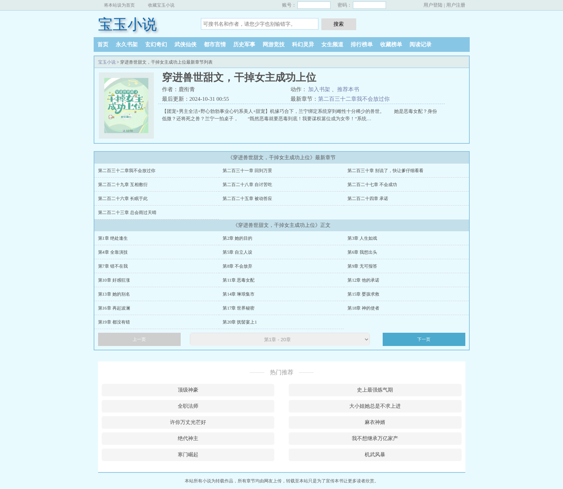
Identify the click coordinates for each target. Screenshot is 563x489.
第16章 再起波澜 (114, 308)
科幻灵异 (303, 44)
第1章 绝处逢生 (113, 238)
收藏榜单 (391, 44)
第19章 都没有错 (114, 322)
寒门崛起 (188, 454)
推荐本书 (348, 89)
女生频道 (332, 44)
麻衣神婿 (375, 422)
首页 (102, 44)
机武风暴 (375, 454)
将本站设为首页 (119, 5)
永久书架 (127, 44)
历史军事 (244, 44)
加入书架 (319, 89)
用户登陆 (433, 5)
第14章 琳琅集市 (239, 294)
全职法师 (188, 406)
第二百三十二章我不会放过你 (354, 99)
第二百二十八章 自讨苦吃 (247, 184)
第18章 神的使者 (363, 308)
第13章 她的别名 (114, 294)
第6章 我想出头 (362, 252)
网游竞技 (274, 44)
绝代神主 (188, 438)
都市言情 (215, 44)
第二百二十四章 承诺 (367, 198)
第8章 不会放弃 (237, 266)
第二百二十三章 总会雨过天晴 (127, 212)
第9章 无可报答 (362, 266)
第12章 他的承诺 (363, 280)
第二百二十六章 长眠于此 (123, 198)
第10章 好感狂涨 (114, 280)
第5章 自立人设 (237, 252)
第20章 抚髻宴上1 (240, 322)
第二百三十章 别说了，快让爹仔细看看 (385, 170)
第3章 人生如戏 (362, 238)
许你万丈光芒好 (188, 422)
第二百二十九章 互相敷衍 (123, 184)
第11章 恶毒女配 (239, 280)
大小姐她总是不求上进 (375, 406)
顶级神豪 (188, 390)
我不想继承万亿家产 (375, 438)
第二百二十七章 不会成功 (372, 184)
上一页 (139, 339)
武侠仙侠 (185, 44)
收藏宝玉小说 (161, 5)
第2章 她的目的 (237, 238)
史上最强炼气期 (375, 390)
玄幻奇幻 (156, 44)
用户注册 (455, 5)
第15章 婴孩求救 (363, 294)
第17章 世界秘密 (239, 308)
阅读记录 (420, 44)
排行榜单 (362, 44)
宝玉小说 (127, 24)
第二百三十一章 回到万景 (247, 170)
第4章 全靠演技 (113, 252)
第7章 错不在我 (113, 266)
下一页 (423, 339)
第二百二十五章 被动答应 (247, 198)
